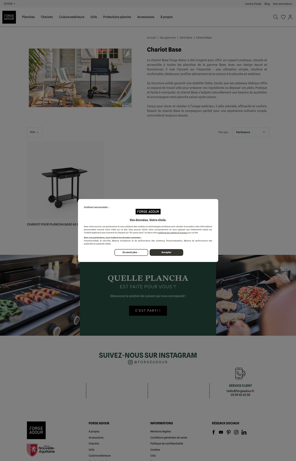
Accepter (167, 252)
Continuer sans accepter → (97, 207)
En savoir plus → (131, 252)
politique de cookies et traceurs (173, 232)
